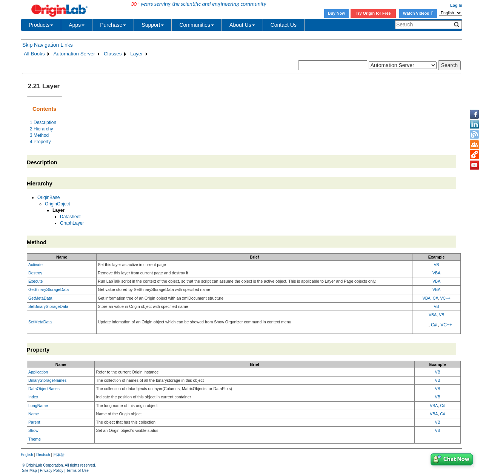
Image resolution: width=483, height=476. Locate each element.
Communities (196, 25)
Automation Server (74, 54)
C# (435, 298)
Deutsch (43, 455)
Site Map (29, 470)
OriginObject (57, 204)
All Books (34, 54)
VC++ (445, 298)
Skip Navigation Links (47, 45)
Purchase (113, 25)
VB (436, 264)
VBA (436, 273)
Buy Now (336, 13)
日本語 (59, 455)
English (27, 455)
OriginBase (48, 197)
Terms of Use (77, 470)
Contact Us (284, 25)
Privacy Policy (51, 470)
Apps (77, 25)
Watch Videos (418, 13)
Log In (456, 5)
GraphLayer (72, 223)
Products (41, 25)
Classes (113, 54)
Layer (136, 54)
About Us (242, 25)
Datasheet (70, 216)
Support (153, 25)
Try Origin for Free (373, 13)
